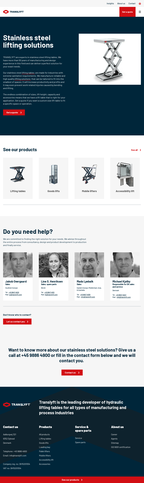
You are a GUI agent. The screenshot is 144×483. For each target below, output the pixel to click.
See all (134, 150)
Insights (110, 3)
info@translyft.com (17, 455)
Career (114, 434)
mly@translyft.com (88, 297)
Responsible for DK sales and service (123, 285)
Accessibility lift (46, 459)
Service (78, 438)
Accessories (44, 464)
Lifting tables (45, 438)
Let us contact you (15, 321)
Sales (7, 284)
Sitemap (115, 443)
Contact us (70, 372)
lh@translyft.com (51, 295)
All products (44, 434)
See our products (70, 479)
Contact (132, 3)
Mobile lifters (45, 455)
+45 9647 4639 (85, 295)
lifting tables (28, 72)
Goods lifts (44, 443)
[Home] (13, 12)
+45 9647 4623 (121, 295)
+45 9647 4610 (49, 292)
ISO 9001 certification (120, 447)
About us (121, 3)
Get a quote (126, 11)
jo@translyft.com (15, 295)
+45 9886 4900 (35, 355)
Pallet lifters (44, 451)
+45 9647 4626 (14, 292)
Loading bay (44, 447)
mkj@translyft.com (124, 297)
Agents (114, 438)
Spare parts (80, 442)
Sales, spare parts (49, 284)
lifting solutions (23, 78)
